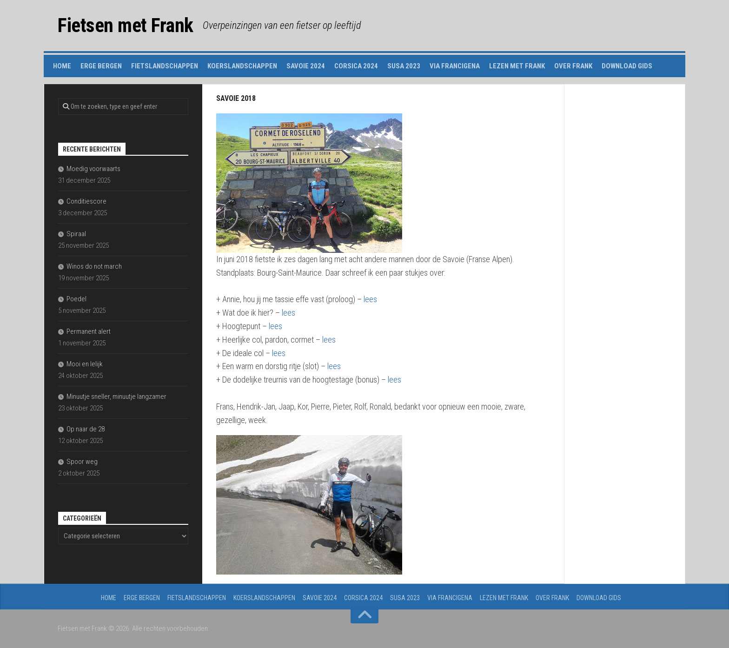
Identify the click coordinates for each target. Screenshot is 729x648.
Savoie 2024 (305, 66)
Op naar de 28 (85, 429)
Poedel (76, 299)
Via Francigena (455, 66)
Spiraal (76, 234)
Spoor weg (82, 461)
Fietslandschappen (164, 66)
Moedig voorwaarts (93, 169)
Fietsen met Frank (125, 25)
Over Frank (573, 66)
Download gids (627, 66)
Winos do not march (94, 266)
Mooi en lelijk (84, 364)
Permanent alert (88, 331)
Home (62, 66)
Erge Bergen (101, 66)
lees (370, 299)
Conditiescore (86, 201)
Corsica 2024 (356, 66)
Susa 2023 (403, 66)
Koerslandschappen (242, 66)
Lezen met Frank (517, 66)
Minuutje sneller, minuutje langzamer (116, 396)
